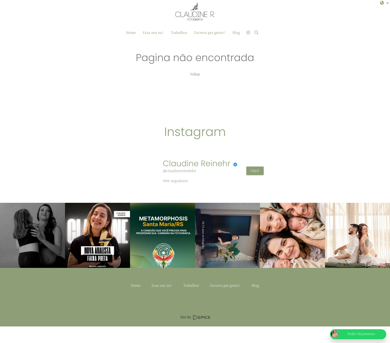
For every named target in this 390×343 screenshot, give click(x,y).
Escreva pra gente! (225, 302)
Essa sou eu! (162, 302)
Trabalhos (191, 302)
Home (135, 302)
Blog (255, 302)
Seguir (254, 171)
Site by (195, 334)
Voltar (195, 74)
